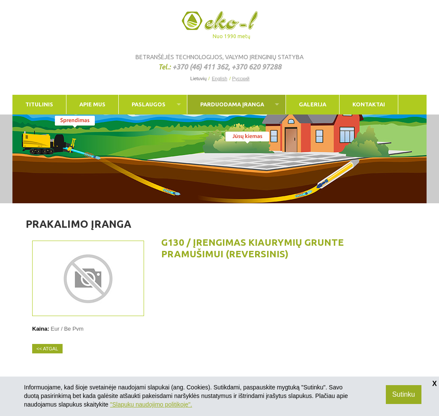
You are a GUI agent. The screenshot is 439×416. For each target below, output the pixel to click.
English (219, 78)
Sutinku (403, 394)
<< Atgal (47, 348)
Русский (240, 78)
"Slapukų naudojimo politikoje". (151, 404)
